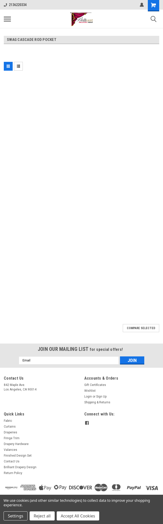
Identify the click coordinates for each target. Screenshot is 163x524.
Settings (15, 516)
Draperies (10, 432)
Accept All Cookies (78, 516)
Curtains (10, 426)
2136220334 (15, 5)
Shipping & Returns (97, 402)
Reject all (42, 516)
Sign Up (101, 396)
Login (88, 396)
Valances (10, 450)
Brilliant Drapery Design (20, 467)
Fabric (8, 421)
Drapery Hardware (16, 444)
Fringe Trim (11, 438)
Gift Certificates (95, 385)
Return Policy (13, 473)
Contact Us (11, 461)
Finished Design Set (18, 455)
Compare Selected (141, 328)
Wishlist (90, 390)
